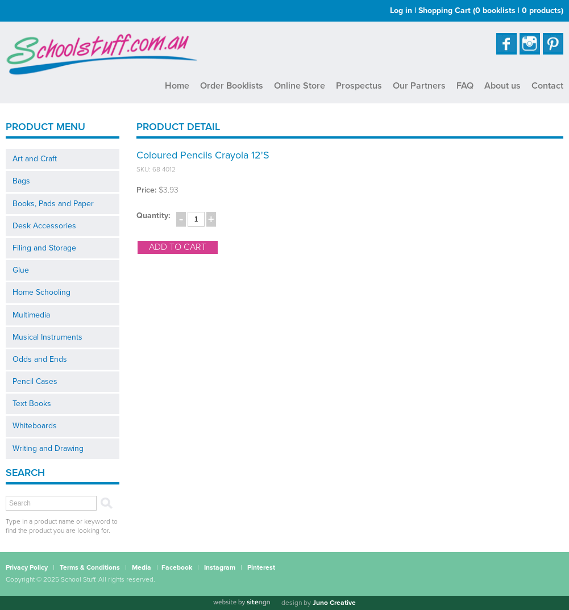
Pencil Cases (35, 381)
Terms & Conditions (90, 567)
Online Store (299, 85)
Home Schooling (41, 292)
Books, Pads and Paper (53, 203)
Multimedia (31, 315)
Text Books (32, 403)
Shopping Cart (490, 10)
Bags (21, 181)
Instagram (219, 567)
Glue (21, 270)
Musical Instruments (47, 337)
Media (141, 567)
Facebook (176, 567)
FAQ (465, 85)
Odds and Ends (40, 359)
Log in (401, 10)
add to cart (177, 247)
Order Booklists (231, 85)
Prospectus (359, 85)
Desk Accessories (44, 226)
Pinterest (261, 567)
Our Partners (419, 85)
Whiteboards (35, 426)
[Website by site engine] (241, 602)
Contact (547, 85)
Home (177, 85)
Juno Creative (334, 603)
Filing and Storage (44, 248)
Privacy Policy (27, 567)
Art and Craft (35, 159)
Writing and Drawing (48, 448)
